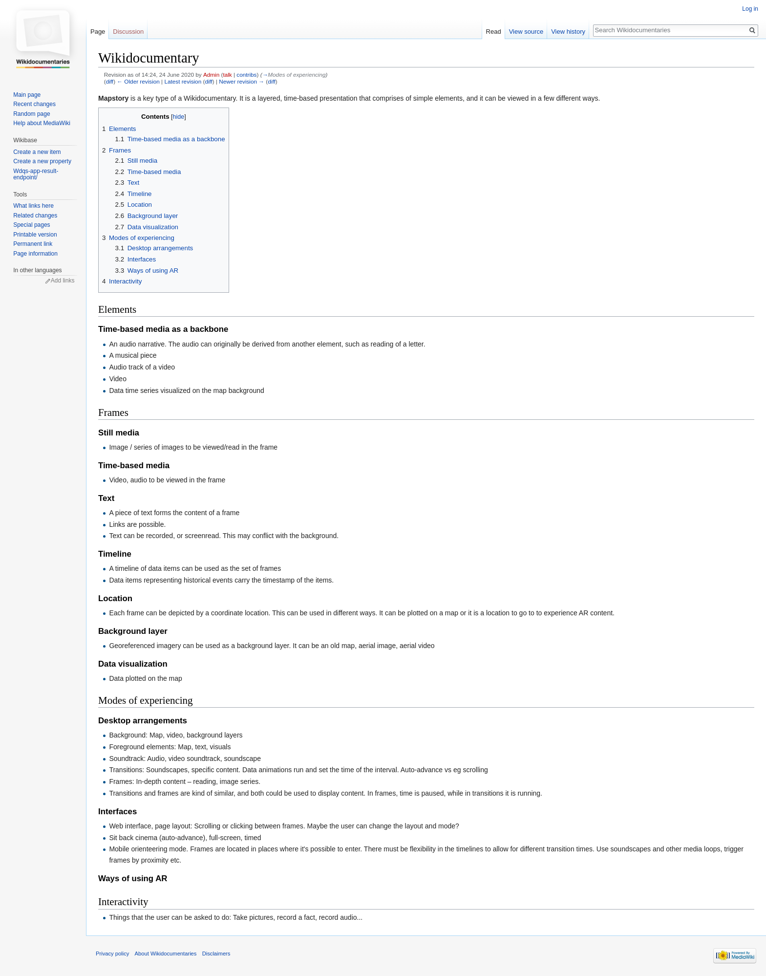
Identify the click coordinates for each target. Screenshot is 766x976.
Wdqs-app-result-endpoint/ (35, 174)
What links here (33, 205)
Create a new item (37, 152)
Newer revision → (241, 81)
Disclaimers (216, 953)
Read (493, 31)
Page (97, 31)
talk (227, 74)
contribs (246, 74)
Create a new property (42, 161)
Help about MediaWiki (41, 123)
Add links (63, 280)
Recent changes (34, 104)
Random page (31, 113)
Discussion (128, 31)
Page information (35, 253)
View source (526, 31)
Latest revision (182, 81)
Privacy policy (112, 953)
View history (568, 31)
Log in (750, 8)
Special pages (31, 224)
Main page (27, 94)
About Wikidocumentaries (166, 953)
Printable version (35, 234)
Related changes (35, 215)
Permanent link (32, 243)
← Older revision (138, 81)
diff (109, 81)
